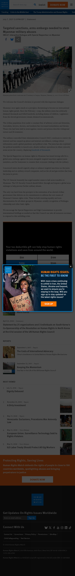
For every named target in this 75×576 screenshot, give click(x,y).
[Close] (71, 266)
